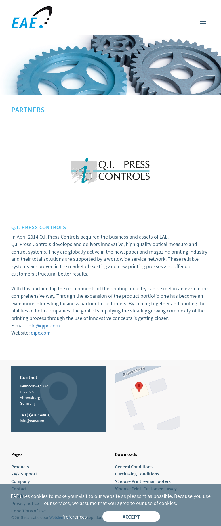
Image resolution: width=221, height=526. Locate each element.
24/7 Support (24, 474)
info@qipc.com (43, 325)
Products (20, 466)
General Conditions (134, 466)
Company (20, 481)
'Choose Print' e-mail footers (143, 481)
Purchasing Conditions (137, 474)
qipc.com (41, 332)
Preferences (74, 516)
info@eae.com (32, 420)
